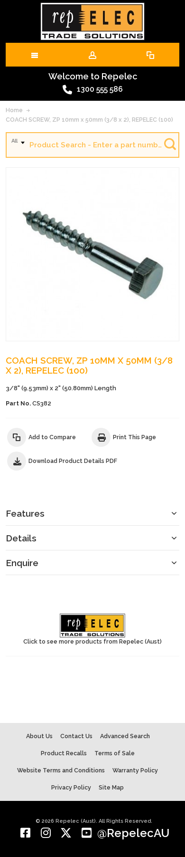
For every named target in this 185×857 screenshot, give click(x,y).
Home (14, 110)
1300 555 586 (93, 90)
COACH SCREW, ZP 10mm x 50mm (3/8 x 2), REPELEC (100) (89, 119)
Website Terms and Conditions (61, 770)
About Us (39, 736)
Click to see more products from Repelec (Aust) (92, 629)
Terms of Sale (114, 753)
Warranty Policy (135, 770)
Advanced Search (125, 736)
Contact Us (76, 736)
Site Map (111, 787)
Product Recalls (64, 753)
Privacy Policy (71, 787)
